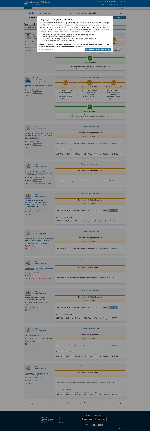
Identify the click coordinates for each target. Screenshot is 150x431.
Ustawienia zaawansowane (48, 49)
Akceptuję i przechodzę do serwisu (98, 49)
